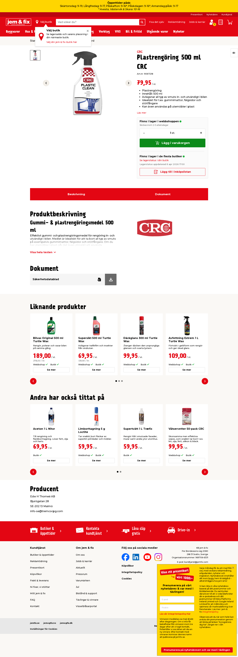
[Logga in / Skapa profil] (211, 22)
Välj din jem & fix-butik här (61, 42)
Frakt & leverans (39, 580)
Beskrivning (76, 194)
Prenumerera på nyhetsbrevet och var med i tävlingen (197, 649)
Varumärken (83, 580)
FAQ (32, 599)
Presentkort (197, 14)
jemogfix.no (49, 623)
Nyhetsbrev (212, 14)
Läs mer (141, 112)
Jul (77, 587)
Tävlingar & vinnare (87, 599)
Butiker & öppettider (42, 554)
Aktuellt (80, 567)
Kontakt (34, 606)
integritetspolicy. (210, 612)
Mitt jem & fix (37, 593)
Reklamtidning (176, 22)
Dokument (163, 194)
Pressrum (81, 574)
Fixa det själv (156, 22)
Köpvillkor (36, 574)
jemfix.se (35, 623)
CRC (140, 51)
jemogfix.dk (66, 623)
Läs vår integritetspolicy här (175, 614)
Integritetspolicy (132, 572)
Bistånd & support (86, 593)
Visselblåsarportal (86, 606)
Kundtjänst (227, 14)
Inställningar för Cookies (43, 629)
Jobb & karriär (197, 22)
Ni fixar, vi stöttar (40, 587)
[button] (116, 381)
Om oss (80, 554)
